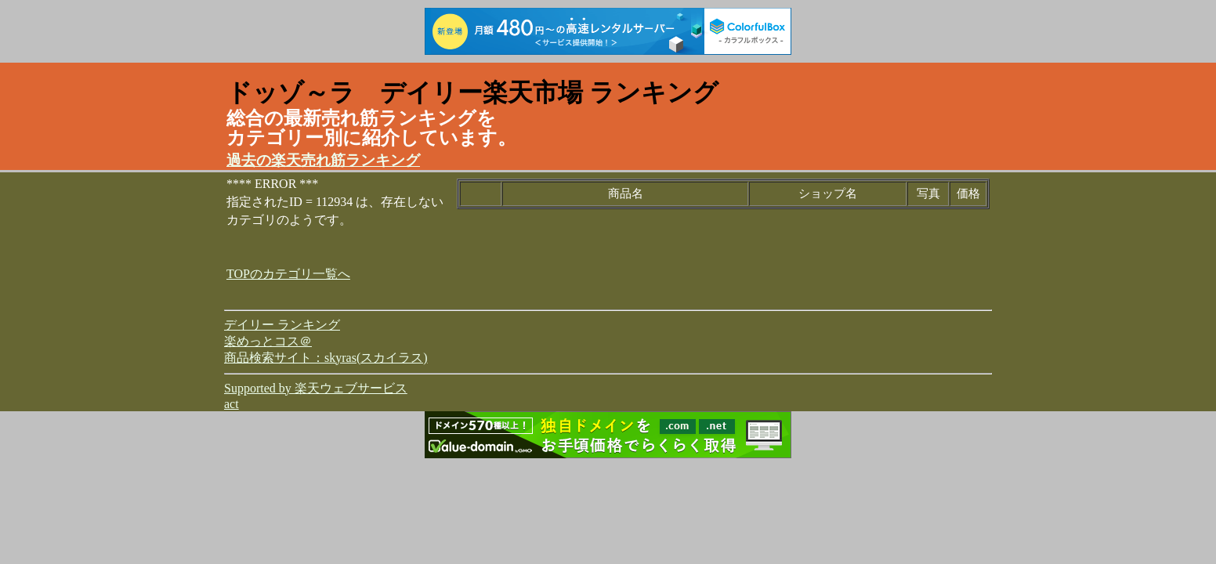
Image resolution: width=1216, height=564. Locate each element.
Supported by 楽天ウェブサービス (315, 388)
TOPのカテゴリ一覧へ (288, 273)
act (231, 403)
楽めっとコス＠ (268, 341)
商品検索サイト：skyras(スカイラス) (326, 357)
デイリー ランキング (282, 324)
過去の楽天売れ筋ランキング (323, 160)
